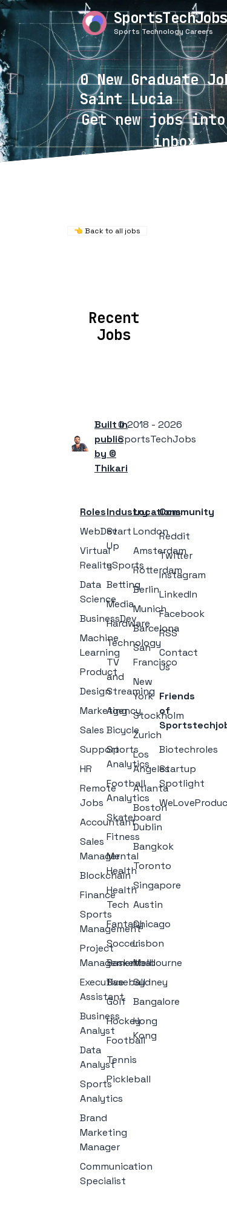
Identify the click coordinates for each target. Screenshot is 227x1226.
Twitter (175, 555)
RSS (168, 633)
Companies (154, 282)
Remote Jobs (109, 266)
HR (86, 768)
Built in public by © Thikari (111, 446)
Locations (88, 282)
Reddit (174, 536)
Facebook (182, 613)
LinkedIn (178, 594)
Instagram (182, 574)
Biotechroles (188, 749)
